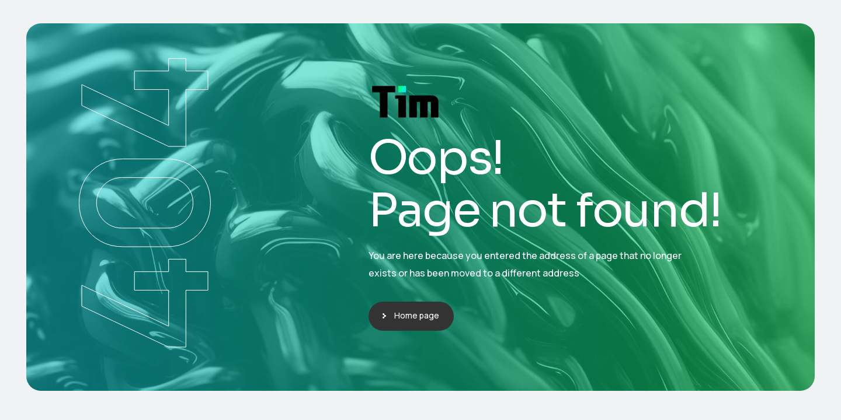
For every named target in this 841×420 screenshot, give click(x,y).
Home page (416, 315)
